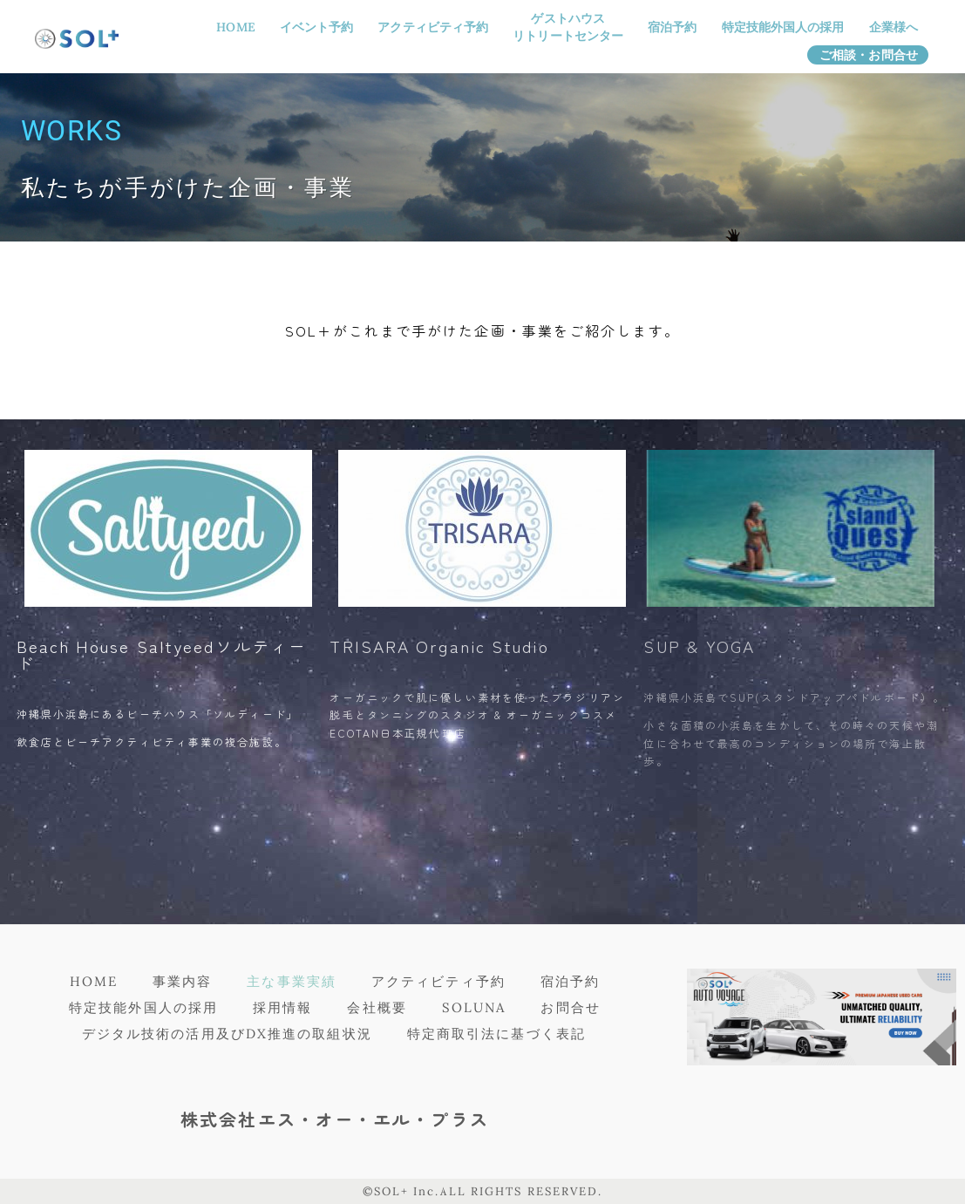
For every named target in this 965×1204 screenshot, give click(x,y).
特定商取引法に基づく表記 (496, 1033)
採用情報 (282, 1007)
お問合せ (570, 1007)
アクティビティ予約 (432, 27)
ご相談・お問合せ (868, 55)
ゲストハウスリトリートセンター (568, 27)
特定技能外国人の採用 (783, 27)
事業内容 (182, 981)
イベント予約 (317, 27)
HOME (235, 27)
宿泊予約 (672, 27)
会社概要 (376, 1007)
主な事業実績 (291, 981)
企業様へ (893, 27)
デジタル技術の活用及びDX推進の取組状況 (227, 1033)
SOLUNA (474, 1007)
